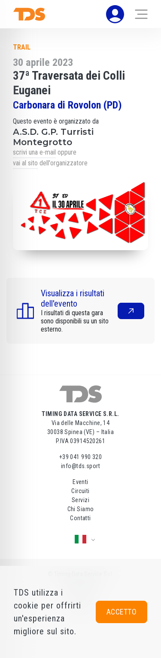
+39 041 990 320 (80, 456)
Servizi (80, 500)
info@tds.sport (80, 465)
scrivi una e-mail (34, 152)
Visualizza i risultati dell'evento (72, 298)
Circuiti (80, 490)
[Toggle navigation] (141, 14)
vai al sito (25, 163)
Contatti (80, 518)
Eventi (80, 481)
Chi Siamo (80, 509)
